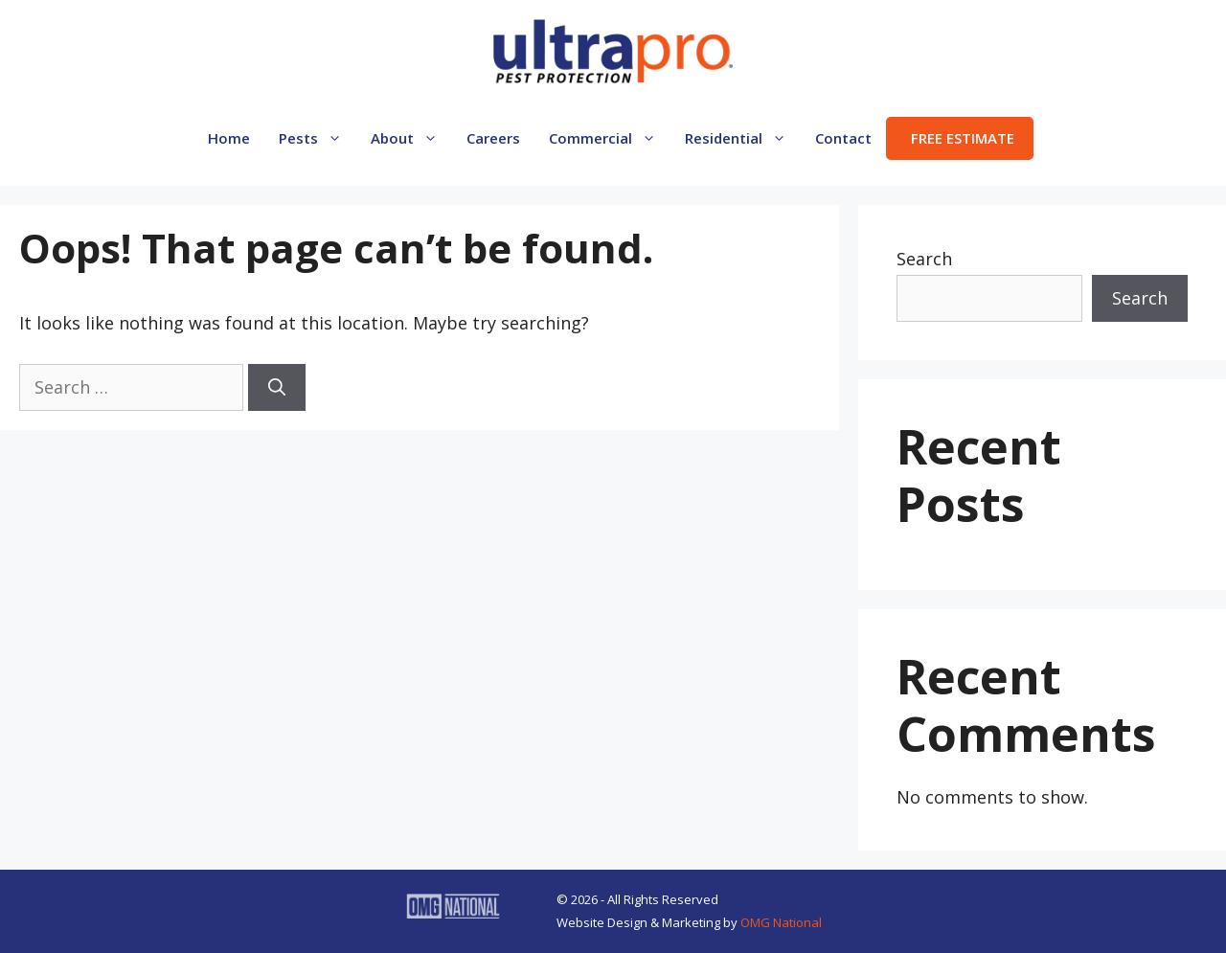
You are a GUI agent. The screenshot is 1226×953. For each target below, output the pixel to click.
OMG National (781, 922)
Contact (843, 137)
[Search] (277, 387)
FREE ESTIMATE (962, 137)
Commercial (609, 138)
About (411, 138)
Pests (317, 138)
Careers (493, 137)
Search (924, 258)
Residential (743, 138)
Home (229, 137)
